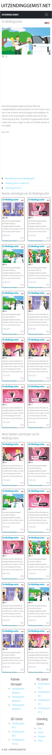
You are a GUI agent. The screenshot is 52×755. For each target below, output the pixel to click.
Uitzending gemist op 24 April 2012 (17, 183)
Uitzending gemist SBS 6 (18, 733)
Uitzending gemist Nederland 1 (18, 690)
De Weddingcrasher (12, 21)
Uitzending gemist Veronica (18, 741)
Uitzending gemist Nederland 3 (18, 706)
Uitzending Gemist (10, 14)
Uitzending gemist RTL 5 (13, 187)
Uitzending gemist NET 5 (18, 725)
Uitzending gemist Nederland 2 (18, 698)
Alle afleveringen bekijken (10, 240)
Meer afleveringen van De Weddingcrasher (20, 178)
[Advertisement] (25, 79)
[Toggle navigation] (46, 14)
